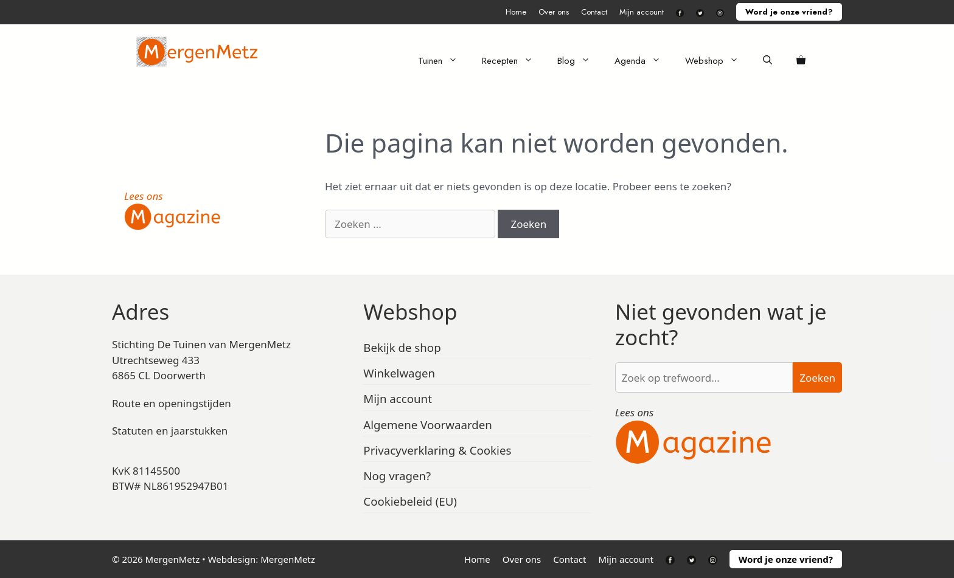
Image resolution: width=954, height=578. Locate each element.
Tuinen (444, 61)
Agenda (644, 61)
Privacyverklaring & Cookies (437, 450)
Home (516, 12)
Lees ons (143, 196)
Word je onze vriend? (789, 12)
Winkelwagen (399, 372)
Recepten (513, 61)
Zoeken (817, 378)
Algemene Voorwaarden (427, 424)
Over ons (553, 12)
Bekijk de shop (401, 347)
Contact (594, 12)
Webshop (718, 61)
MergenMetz (287, 559)
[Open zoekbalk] (767, 61)
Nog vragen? (397, 475)
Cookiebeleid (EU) (410, 501)
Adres (140, 311)
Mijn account (641, 12)
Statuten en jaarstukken (170, 431)
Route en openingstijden (171, 403)
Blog (579, 61)
